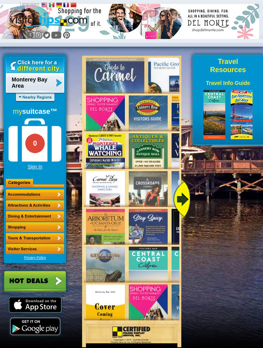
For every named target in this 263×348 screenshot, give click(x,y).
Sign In (35, 167)
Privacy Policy (35, 258)
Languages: (30, 4)
